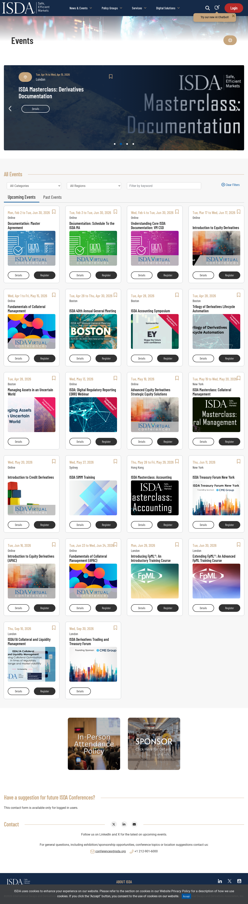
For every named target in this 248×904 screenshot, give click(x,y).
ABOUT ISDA (124, 881)
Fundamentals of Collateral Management (26, 308)
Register (47, 275)
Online (11, 217)
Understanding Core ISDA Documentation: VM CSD (148, 225)
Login (233, 8)
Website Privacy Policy (175, 891)
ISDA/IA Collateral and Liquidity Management (29, 641)
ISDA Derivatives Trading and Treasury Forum (89, 641)
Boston (73, 301)
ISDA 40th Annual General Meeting (92, 310)
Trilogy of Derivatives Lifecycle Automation (214, 308)
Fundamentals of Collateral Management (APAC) (88, 558)
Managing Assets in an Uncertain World (30, 392)
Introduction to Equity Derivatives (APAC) (31, 558)
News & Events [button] (81, 8)
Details (35, 108)
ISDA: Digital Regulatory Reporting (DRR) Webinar (92, 392)
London (135, 550)
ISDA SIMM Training (82, 477)
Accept (186, 896)
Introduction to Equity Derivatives (216, 227)
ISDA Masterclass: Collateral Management (212, 392)
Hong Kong (137, 467)
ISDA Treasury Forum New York (214, 477)
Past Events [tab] (52, 197)
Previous (11, 108)
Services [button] (139, 8)
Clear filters (230, 184)
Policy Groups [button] (112, 8)
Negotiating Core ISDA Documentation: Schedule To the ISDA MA (92, 225)
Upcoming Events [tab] (21, 197)
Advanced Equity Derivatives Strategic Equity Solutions (150, 392)
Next (237, 108)
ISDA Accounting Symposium (150, 310)
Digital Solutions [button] (168, 8)
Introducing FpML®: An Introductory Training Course (151, 558)
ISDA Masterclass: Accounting (151, 477)
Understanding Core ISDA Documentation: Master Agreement (25, 225)
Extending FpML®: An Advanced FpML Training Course (214, 558)
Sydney (73, 467)
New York (198, 384)
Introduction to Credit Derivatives (31, 477)
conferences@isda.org (110, 851)
